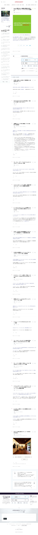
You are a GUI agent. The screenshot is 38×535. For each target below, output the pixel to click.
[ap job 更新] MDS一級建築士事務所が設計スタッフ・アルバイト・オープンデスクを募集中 (5, 31)
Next (9, 21)
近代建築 (16, 84)
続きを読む (24, 459)
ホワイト (17, 256)
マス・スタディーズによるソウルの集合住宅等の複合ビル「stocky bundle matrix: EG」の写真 (5, 67)
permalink (19, 157)
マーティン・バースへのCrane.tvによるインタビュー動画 (5, 64)
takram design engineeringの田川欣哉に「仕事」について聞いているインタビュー (5, 37)
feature (20, 434)
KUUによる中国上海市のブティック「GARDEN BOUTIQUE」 (5, 79)
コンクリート (18, 280)
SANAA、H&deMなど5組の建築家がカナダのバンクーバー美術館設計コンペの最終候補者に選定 (5, 53)
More (31, 499)
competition (20, 234)
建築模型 (14, 154)
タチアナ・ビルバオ (31, 396)
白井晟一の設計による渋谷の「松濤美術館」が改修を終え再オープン (5, 34)
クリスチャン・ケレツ (24, 396)
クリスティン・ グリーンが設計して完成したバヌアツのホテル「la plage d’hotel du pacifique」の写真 (5, 59)
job (19, 12)
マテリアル (15, 280)
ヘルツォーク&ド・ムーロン (16, 396)
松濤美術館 (22, 89)
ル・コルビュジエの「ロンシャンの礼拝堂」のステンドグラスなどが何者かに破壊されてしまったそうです (5, 49)
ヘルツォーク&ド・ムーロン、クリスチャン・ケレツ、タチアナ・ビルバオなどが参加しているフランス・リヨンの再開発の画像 (5, 73)
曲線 (14, 367)
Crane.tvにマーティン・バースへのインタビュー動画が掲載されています (22, 327)
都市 (15, 344)
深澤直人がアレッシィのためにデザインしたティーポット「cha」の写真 (5, 62)
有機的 (16, 367)
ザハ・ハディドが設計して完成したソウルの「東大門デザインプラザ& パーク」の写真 (5, 70)
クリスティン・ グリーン (16, 286)
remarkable (24, 126)
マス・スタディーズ (15, 350)
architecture (17, 12)
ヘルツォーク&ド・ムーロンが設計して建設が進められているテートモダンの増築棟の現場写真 (5, 46)
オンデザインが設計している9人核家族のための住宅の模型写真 (5, 76)
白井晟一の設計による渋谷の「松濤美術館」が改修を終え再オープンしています (23, 87)
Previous (7, 21)
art (20, 255)
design (16, 324)
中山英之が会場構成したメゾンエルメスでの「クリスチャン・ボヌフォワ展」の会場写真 (5, 56)
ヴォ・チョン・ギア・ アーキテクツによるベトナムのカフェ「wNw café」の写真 (5, 43)
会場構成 (15, 256)
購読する (5, 518)
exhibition (20, 126)
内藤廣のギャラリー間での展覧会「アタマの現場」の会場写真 (5, 39)
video (18, 324)
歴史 (14, 84)
